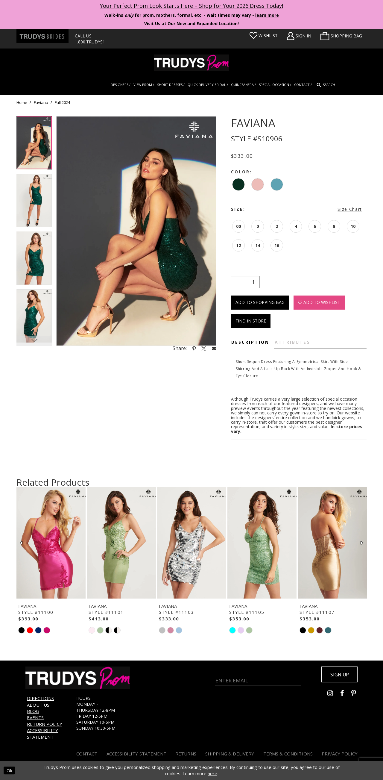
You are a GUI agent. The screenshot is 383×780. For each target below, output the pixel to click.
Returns (185, 754)
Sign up (338, 674)
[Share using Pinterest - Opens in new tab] (194, 348)
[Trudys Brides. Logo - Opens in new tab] (42, 36)
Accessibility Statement (42, 733)
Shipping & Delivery (229, 754)
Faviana (41, 102)
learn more (267, 15)
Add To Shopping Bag (260, 302)
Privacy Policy (340, 754)
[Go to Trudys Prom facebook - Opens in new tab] (345, 694)
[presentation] (51, 543)
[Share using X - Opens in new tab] (203, 348)
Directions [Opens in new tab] (40, 698)
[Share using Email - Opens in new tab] (214, 348)
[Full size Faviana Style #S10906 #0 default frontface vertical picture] (136, 231)
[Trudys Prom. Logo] (191, 63)
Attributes (292, 342)
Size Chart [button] (350, 209)
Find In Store (250, 321)
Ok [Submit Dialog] (9, 770)
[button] (341, 36)
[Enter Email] (258, 678)
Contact (87, 754)
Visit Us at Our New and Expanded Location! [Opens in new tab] (191, 23)
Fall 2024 (62, 102)
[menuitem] (341, 36)
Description (250, 342)
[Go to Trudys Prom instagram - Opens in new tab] (333, 694)
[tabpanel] (34, 145)
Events (35, 717)
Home (21, 102)
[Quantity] (245, 282)
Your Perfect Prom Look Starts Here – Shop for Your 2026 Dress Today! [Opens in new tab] (191, 5)
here (212, 773)
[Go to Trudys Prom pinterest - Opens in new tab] (356, 694)
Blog (33, 711)
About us (38, 705)
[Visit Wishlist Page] (263, 35)
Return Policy (44, 724)
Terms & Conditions (288, 754)
